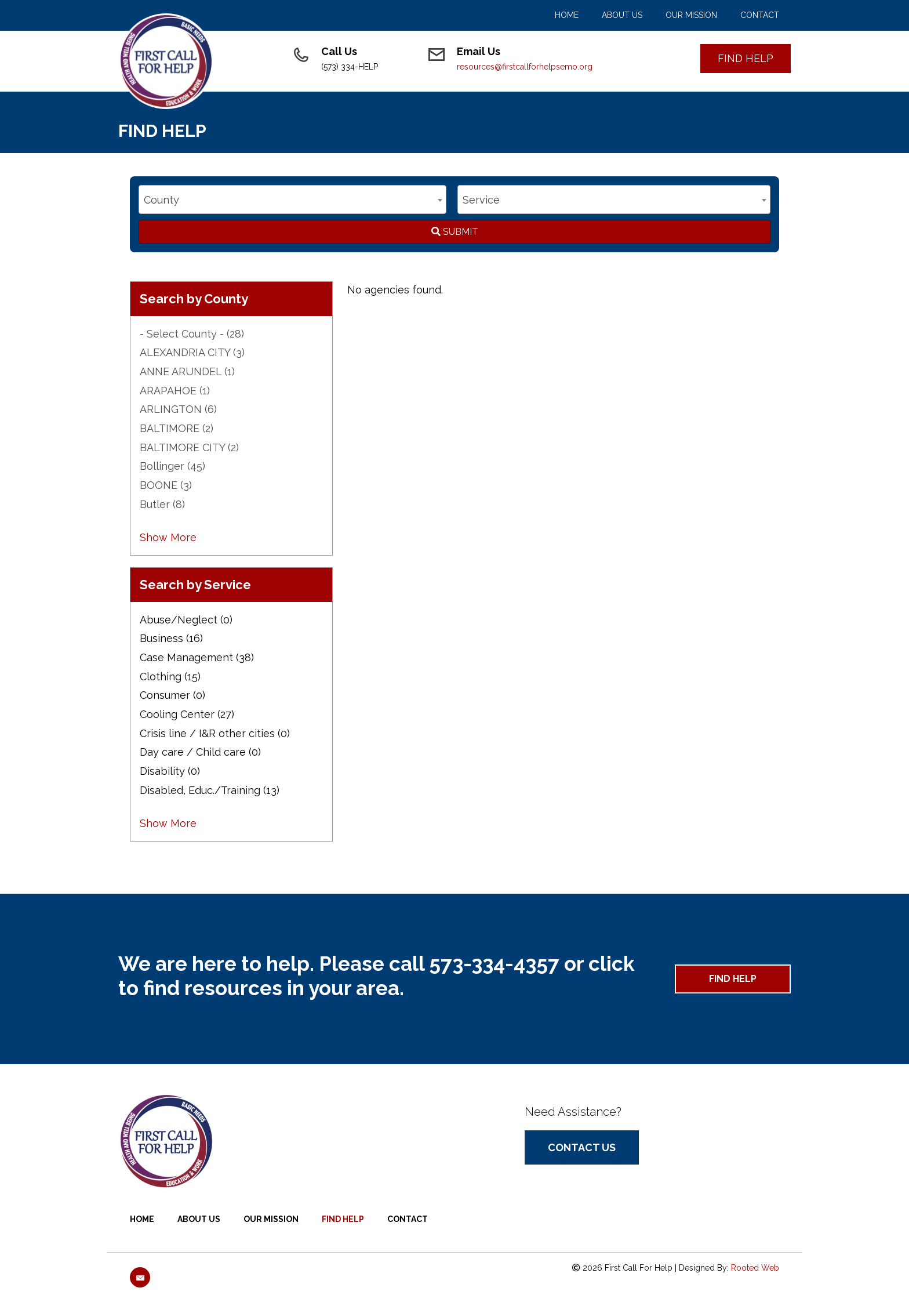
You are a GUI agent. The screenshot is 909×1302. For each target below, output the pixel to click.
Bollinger (172, 466)
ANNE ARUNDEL (187, 371)
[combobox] (292, 199)
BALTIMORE (176, 428)
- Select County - (192, 334)
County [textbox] (161, 200)
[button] (745, 58)
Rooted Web (755, 1267)
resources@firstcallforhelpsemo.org (524, 66)
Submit (454, 231)
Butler (162, 504)
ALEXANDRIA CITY (192, 352)
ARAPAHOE (175, 391)
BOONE (166, 485)
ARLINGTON (178, 409)
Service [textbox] (481, 200)
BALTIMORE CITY (189, 447)
